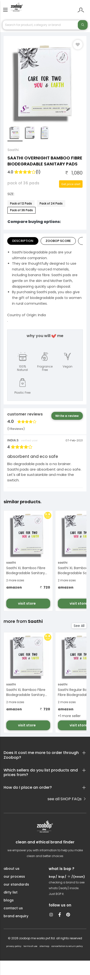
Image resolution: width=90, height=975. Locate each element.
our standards (16, 884)
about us (11, 868)
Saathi (12, 149)
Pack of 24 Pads (51, 203)
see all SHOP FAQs (67, 799)
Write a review (67, 416)
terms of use (30, 946)
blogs (9, 900)
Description (22, 241)
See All (79, 625)
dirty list (11, 892)
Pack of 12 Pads (21, 203)
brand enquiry (16, 916)
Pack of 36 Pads (21, 210)
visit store (27, 603)
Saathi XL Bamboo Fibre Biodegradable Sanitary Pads (25, 571)
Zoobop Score (58, 241)
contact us (13, 908)
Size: (10, 194)
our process (14, 876)
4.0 (24, 172)
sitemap (44, 946)
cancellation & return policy (67, 946)
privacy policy (13, 946)
